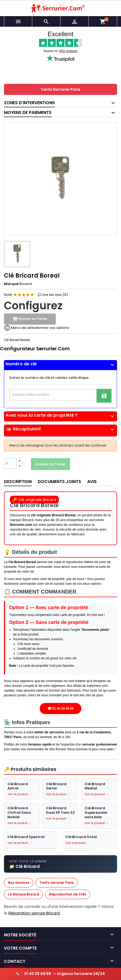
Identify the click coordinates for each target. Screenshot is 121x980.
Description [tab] (18, 482)
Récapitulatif (60, 429)
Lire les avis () (55, 294)
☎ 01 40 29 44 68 (60, 708)
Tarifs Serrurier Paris (60, 89)
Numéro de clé (60, 364)
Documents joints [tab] (59, 482)
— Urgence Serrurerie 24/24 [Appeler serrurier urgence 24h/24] (60, 973)
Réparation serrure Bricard (34, 913)
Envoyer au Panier (50, 464)
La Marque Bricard (23, 894)
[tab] (60, 365)
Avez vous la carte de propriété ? (60, 415)
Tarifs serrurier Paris (56, 882)
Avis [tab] (92, 482)
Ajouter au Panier (30, 319)
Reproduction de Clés (67, 894)
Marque (11, 284)
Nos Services (18, 882)
